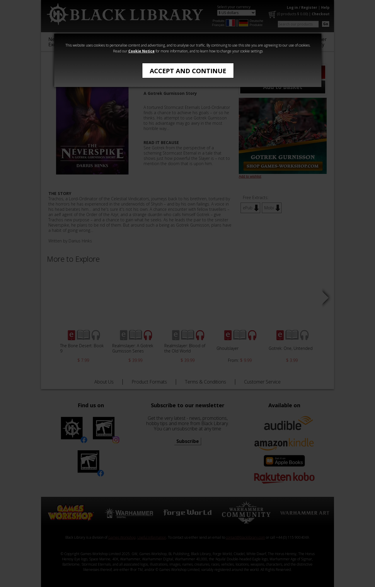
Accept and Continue (188, 70)
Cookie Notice (141, 51)
